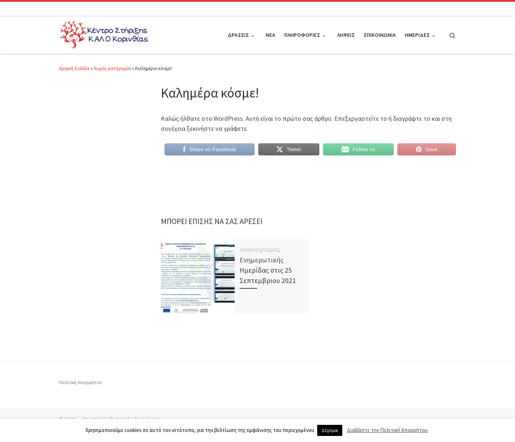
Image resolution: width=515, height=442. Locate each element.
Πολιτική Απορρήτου (80, 382)
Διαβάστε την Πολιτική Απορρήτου (387, 430)
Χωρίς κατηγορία (112, 68)
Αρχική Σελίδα (74, 68)
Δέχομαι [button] (330, 430)
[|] (103, 34)
